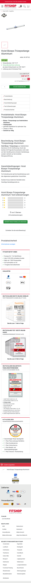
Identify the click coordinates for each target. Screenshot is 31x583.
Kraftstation (6, 550)
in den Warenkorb (19, 87)
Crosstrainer (6, 544)
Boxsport (5, 559)
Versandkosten (6, 532)
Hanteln (19, 556)
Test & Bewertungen (10, 106)
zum (6, 518)
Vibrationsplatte (21, 574)
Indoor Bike (6, 556)
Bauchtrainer (20, 568)
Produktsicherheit (9, 110)
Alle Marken (6, 578)
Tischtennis (6, 553)
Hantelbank (20, 553)
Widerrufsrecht (20, 532)
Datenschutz (19, 526)
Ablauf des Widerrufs (21, 535)
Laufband (5, 547)
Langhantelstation (22, 565)
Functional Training (8, 568)
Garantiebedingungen (10, 103)
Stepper (5, 565)
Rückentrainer (6, 571)
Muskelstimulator (7, 574)
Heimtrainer (6, 562)
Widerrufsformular (7, 535)
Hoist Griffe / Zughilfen (8, 11)
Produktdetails (8, 96)
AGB (3, 526)
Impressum (19, 529)
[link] (8, 277)
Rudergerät (20, 547)
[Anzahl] (5, 86)
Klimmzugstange (21, 571)
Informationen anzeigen (8, 244)
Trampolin (19, 550)
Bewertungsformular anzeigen (15, 222)
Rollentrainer (20, 562)
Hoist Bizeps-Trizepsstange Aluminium (18, 469)
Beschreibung (8, 99)
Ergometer (19, 544)
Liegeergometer (21, 559)
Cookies (4, 529)
